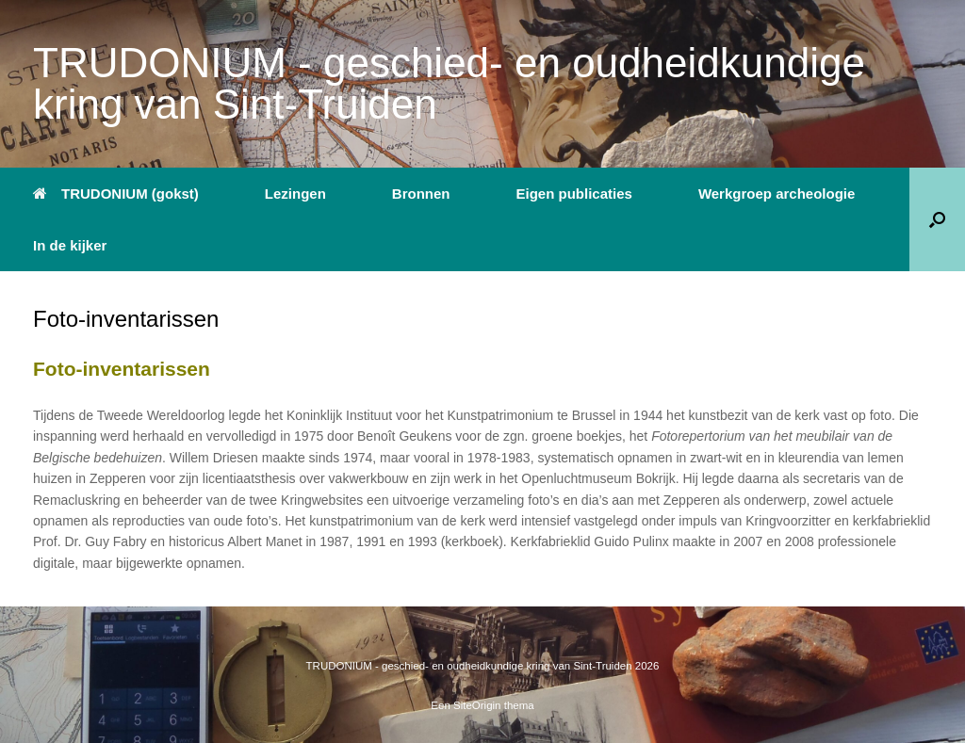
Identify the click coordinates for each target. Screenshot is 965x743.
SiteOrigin (477, 705)
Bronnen (421, 194)
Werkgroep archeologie (776, 194)
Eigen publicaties (574, 194)
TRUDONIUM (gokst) (116, 194)
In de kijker (69, 245)
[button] (937, 219)
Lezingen (295, 194)
